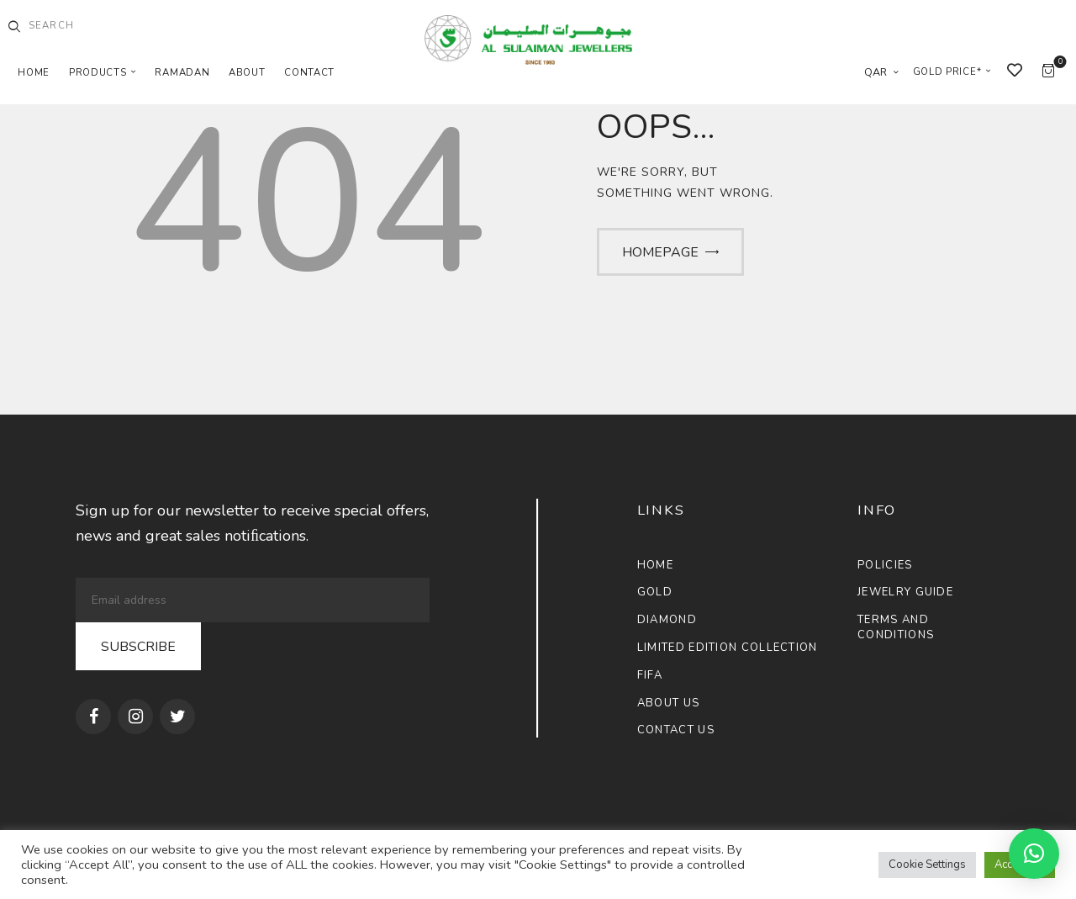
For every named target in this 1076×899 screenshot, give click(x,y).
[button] (1034, 853)
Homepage (660, 252)
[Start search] (14, 27)
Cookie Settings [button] (927, 864)
